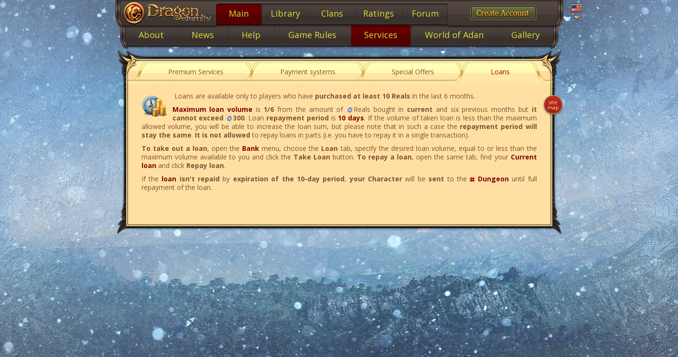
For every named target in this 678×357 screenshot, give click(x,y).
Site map (553, 105)
